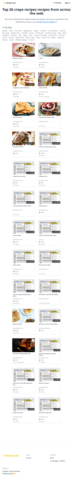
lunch (4, 37)
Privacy (28, 458)
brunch (62, 35)
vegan (36, 31)
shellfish (5, 35)
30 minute (39, 33)
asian (12, 40)
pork (30, 35)
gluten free (15, 33)
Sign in (67, 3)
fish (20, 35)
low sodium (53, 31)
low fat (62, 31)
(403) (43, 64)
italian (53, 37)
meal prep (20, 37)
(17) (18, 242)
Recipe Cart (12, 455)
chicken (43, 31)
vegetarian (27, 31)
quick (31, 33)
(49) (43, 153)
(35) (18, 64)
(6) (17, 183)
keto (11, 31)
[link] (23, 56)
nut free (5, 33)
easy (59, 33)
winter (5, 31)
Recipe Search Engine (47, 22)
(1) (43, 183)
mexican (61, 37)
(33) (18, 301)
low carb (18, 31)
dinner (11, 37)
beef (64, 33)
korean (5, 40)
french (31, 40)
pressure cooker (40, 35)
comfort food (50, 33)
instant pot (52, 35)
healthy (25, 33)
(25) (18, 124)
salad (27, 37)
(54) (18, 271)
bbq (32, 37)
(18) (43, 212)
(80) (18, 330)
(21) (43, 419)
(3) (43, 360)
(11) (18, 94)
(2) (17, 153)
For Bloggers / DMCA (57, 461)
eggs (25, 35)
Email (52, 458)
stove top (45, 37)
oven (38, 37)
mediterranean (21, 40)
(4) (43, 94)
